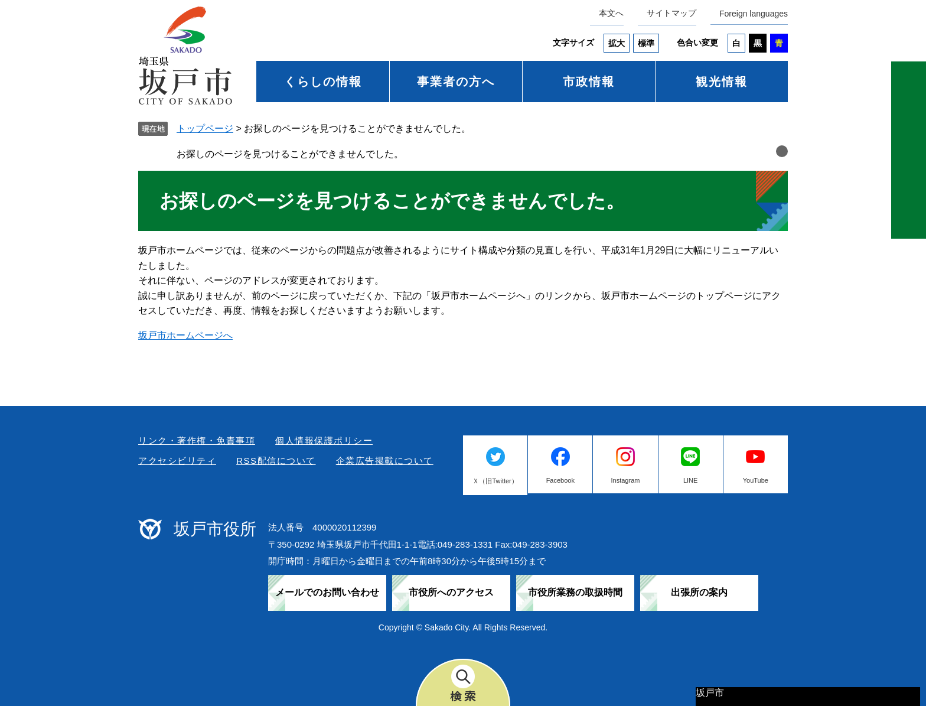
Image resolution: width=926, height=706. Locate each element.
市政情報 (589, 81)
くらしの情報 (323, 81)
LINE (690, 480)
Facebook (560, 480)
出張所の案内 (699, 592)
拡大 (616, 43)
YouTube (755, 480)
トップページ (205, 128)
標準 (646, 43)
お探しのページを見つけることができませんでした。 (290, 154)
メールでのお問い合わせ (327, 592)
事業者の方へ (456, 81)
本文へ (611, 13)
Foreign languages (753, 13)
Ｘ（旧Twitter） (494, 480)
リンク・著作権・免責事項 (196, 440)
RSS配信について (275, 461)
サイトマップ (671, 13)
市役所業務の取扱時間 (575, 592)
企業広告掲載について (384, 461)
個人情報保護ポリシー (324, 440)
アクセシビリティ (177, 461)
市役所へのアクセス (451, 592)
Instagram (625, 480)
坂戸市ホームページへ (185, 335)
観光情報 (722, 81)
